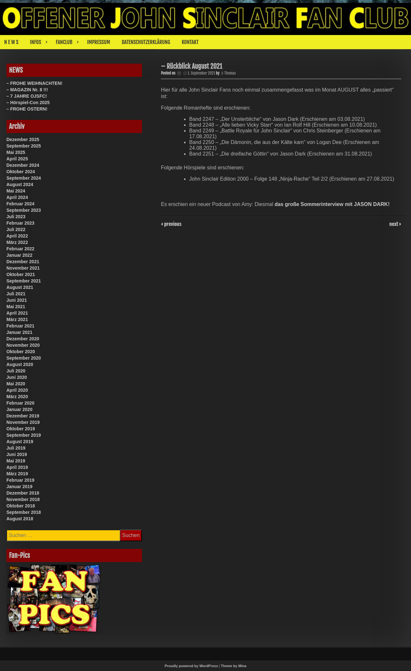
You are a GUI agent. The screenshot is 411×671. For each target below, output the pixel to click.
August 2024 (19, 184)
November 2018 (23, 499)
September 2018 (23, 512)
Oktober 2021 (20, 274)
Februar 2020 (20, 403)
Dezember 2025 (22, 139)
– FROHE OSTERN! (27, 109)
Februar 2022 (20, 248)
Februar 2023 (20, 223)
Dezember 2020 (22, 338)
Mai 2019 (15, 460)
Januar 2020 (19, 409)
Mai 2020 (15, 383)
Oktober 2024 (20, 171)
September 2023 (23, 210)
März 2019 (17, 473)
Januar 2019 (19, 486)
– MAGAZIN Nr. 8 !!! (27, 89)
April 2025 (17, 158)
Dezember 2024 (22, 165)
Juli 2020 (15, 370)
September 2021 (23, 280)
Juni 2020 (16, 377)
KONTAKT (190, 42)
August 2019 (19, 441)
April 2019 (17, 467)
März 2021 (17, 319)
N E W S (11, 42)
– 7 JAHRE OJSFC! (26, 96)
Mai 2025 (15, 152)
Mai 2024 (15, 190)
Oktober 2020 (20, 351)
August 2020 (19, 364)
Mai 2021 (15, 306)
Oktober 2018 (20, 505)
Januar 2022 (19, 255)
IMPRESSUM (98, 42)
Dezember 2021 (22, 261)
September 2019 (23, 435)
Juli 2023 (15, 216)
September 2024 (23, 178)
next (394, 224)
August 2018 (19, 518)
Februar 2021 (20, 325)
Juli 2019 (15, 448)
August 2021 (19, 287)
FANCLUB (64, 42)
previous (172, 224)
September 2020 (23, 358)
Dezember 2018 (22, 493)
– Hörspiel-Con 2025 (28, 102)
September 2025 (23, 145)
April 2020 (17, 390)
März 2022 (17, 242)
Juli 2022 (15, 229)
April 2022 (17, 235)
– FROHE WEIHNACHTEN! (34, 83)
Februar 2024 (20, 203)
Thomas (230, 73)
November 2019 (23, 422)
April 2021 (17, 313)
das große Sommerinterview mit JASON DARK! (332, 204)
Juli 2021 (15, 293)
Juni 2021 (16, 300)
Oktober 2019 (20, 428)
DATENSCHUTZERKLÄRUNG (146, 42)
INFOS (35, 42)
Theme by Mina (233, 666)
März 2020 (17, 396)
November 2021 (23, 268)
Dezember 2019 (22, 415)
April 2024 (17, 197)
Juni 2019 (16, 454)
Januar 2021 (19, 332)
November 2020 (23, 345)
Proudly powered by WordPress (191, 666)
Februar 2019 (20, 480)
